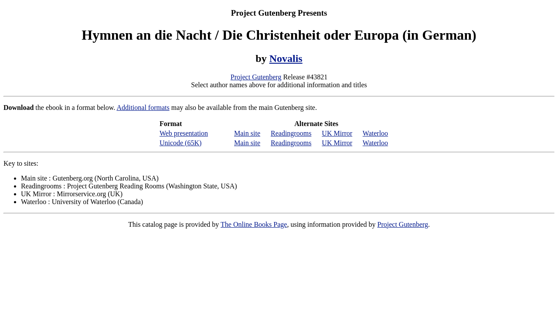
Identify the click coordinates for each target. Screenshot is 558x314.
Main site (247, 133)
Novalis (286, 58)
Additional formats (142, 107)
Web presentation (184, 133)
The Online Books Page (254, 224)
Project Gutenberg (256, 77)
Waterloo (375, 133)
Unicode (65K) (180, 143)
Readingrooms (291, 133)
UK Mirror (337, 133)
